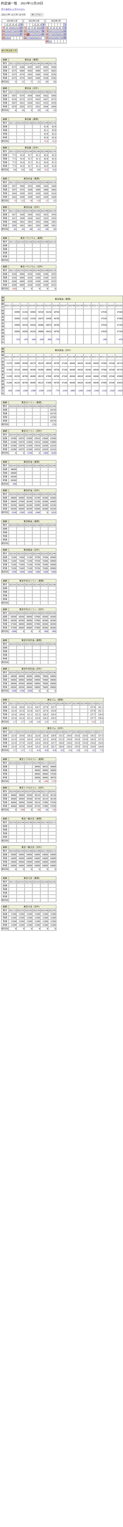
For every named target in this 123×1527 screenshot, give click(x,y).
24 (12, 34)
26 (18, 34)
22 (6, 34)
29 (6, 38)
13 (28, 31)
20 (28, 34)
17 (12, 31)
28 (31, 38)
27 (28, 38)
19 (18, 31)
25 (15, 34)
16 (9, 31)
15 (6, 31)
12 (18, 28)
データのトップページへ (13, 9)
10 (12, 28)
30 (9, 38)
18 (15, 31)
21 (31, 34)
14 (31, 31)
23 (9, 34)
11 (15, 28)
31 (40, 38)
